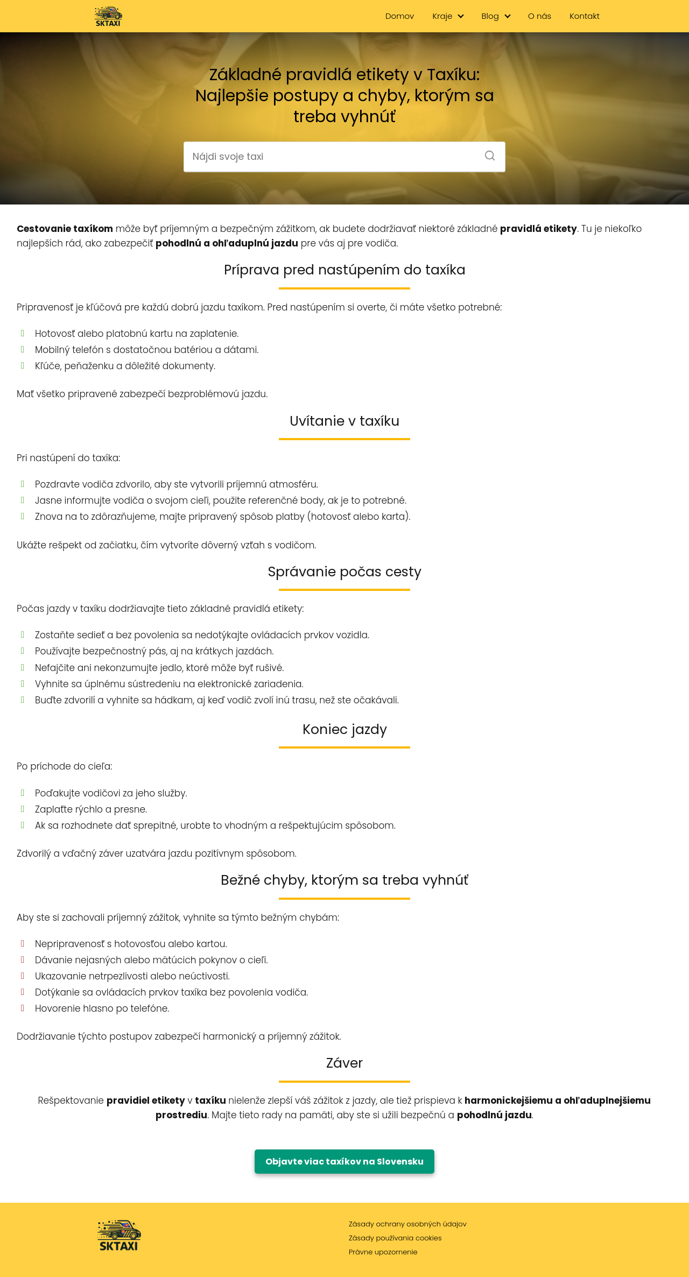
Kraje (442, 16)
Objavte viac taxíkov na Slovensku (344, 1161)
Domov (399, 16)
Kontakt (585, 16)
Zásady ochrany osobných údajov (408, 1224)
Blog (490, 16)
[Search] (486, 152)
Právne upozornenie (383, 1252)
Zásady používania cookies (395, 1238)
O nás (539, 16)
